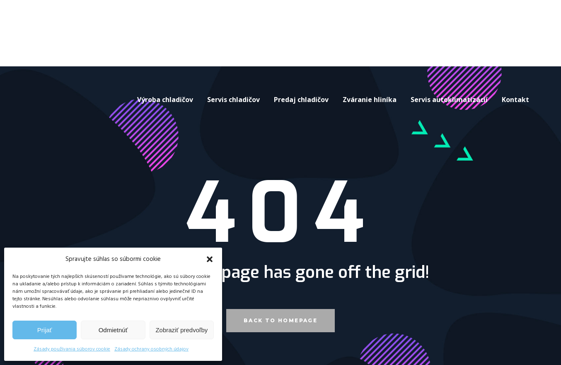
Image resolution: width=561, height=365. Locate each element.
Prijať (44, 329)
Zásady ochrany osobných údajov (151, 349)
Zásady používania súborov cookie (72, 349)
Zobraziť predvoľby (181, 329)
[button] (210, 259)
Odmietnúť (113, 329)
